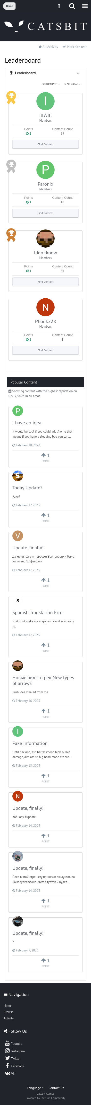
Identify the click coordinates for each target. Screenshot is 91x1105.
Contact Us (56, 1088)
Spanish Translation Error (38, 612)
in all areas (72, 84)
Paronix (45, 184)
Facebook (14, 1065)
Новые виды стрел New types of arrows (43, 680)
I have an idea (26, 423)
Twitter (12, 1058)
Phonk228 (45, 321)
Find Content (46, 144)
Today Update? (27, 488)
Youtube (13, 1043)
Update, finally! (27, 548)
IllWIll (45, 115)
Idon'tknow (45, 253)
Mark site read (75, 46)
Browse (8, 1012)
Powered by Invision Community (46, 1098)
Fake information (30, 743)
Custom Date (50, 84)
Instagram (14, 1050)
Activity (9, 1018)
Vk (9, 1073)
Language (35, 1088)
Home (8, 1006)
